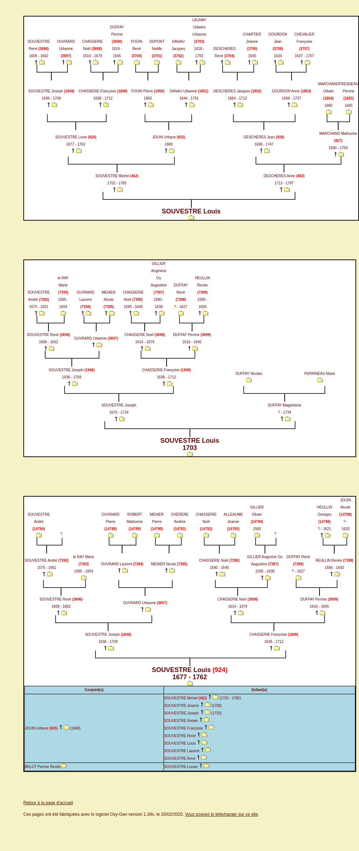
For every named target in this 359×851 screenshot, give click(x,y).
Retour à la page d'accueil (48, 802)
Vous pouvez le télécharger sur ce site (221, 814)
